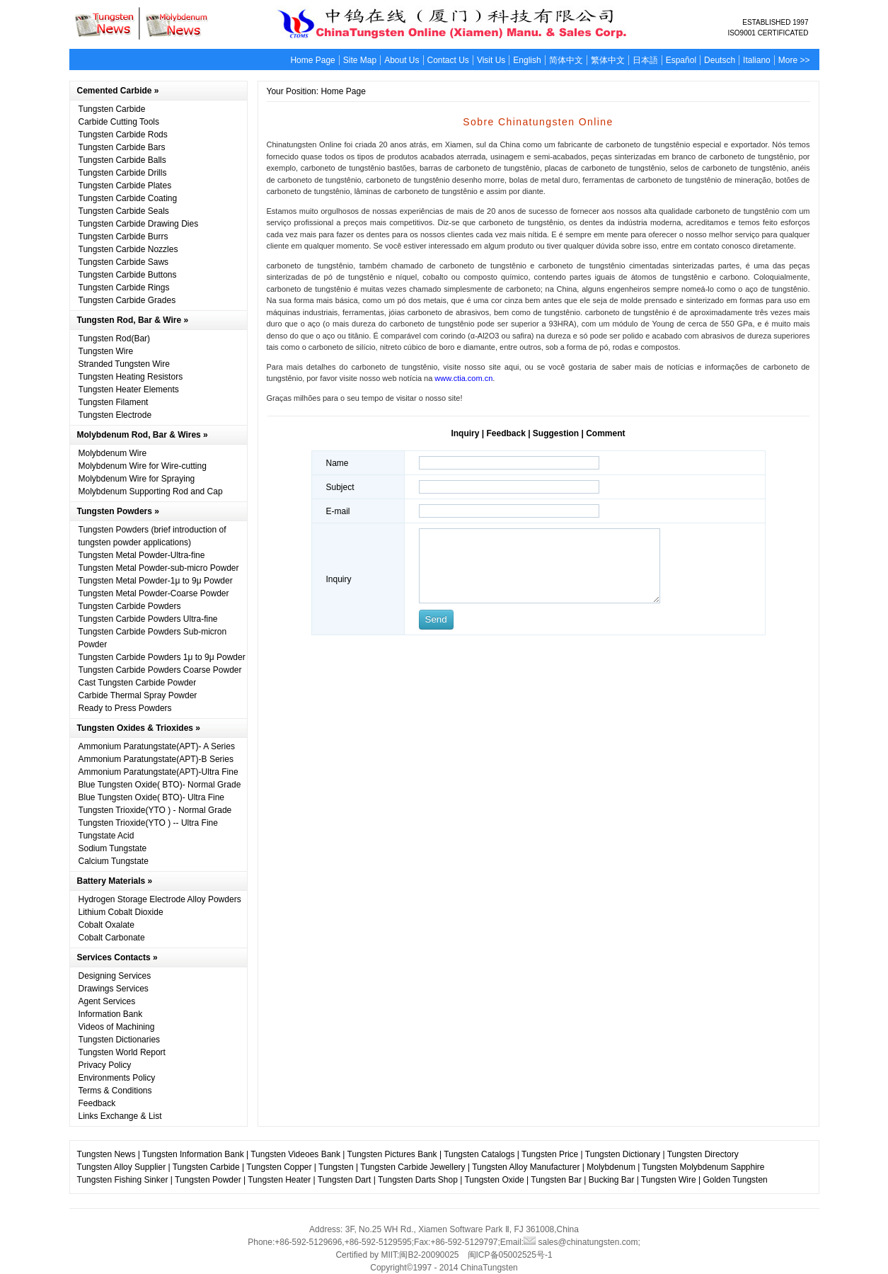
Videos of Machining (117, 1027)
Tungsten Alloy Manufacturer (525, 1167)
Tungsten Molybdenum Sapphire (703, 1167)
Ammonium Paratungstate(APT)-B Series (156, 759)
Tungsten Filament (114, 402)
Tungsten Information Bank (194, 1154)
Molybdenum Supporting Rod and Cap (151, 491)
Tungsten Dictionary (622, 1154)
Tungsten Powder (208, 1180)
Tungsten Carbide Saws (124, 262)
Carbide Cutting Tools (119, 122)
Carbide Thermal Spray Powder (138, 695)
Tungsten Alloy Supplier (121, 1167)
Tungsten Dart (344, 1180)
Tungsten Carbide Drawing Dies (139, 224)
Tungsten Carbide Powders (130, 606)
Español (681, 60)
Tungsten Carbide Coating (128, 198)
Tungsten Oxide (494, 1180)
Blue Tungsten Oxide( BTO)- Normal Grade (160, 785)
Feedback (97, 1103)
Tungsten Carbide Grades (127, 300)
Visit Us (491, 60)
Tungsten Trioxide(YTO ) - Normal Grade (155, 810)
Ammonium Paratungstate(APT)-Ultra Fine (158, 772)
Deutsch (719, 60)
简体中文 (566, 60)
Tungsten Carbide (112, 109)
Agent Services (107, 1001)
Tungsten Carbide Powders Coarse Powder (160, 670)
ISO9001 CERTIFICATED (767, 33)
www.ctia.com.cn (462, 378)
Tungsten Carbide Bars (122, 147)
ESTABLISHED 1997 (775, 22)
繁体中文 (608, 60)
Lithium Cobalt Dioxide (121, 912)
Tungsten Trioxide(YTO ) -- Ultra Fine (148, 823)
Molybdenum (611, 1167)
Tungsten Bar (556, 1180)
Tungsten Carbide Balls (122, 160)
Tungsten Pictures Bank (392, 1154)
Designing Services (115, 976)
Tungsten (336, 1167)
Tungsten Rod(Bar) (115, 338)
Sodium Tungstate (113, 848)
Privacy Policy (105, 1065)
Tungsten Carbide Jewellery (412, 1167)
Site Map (359, 60)
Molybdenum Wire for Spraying (137, 479)
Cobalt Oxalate (106, 925)
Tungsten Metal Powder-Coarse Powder (154, 593)
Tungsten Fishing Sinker (122, 1180)
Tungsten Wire (106, 351)
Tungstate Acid (106, 836)
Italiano (757, 60)
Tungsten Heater (279, 1180)
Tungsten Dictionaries (120, 1040)
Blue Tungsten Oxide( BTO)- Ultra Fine (152, 797)
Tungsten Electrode (115, 415)
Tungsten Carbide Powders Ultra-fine (148, 619)
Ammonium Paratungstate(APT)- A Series (157, 746)
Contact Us (448, 60)
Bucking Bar (612, 1180)
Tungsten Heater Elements (129, 389)
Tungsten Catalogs (479, 1154)
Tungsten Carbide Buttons (128, 275)
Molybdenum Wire (113, 453)
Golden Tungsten (735, 1180)
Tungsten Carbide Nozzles (128, 249)
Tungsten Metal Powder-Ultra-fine (142, 555)
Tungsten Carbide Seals (124, 211)
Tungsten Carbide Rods (123, 135)
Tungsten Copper (278, 1167)
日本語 (645, 60)
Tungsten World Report (122, 1052)
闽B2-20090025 (429, 1255)
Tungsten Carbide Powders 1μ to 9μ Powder (162, 657)
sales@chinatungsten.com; (582, 1242)
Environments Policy (117, 1078)
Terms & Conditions (115, 1091)
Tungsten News (106, 1154)
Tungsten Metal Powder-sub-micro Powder (159, 568)
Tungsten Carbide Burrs (123, 236)
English (527, 60)
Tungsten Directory (703, 1154)
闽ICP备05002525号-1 (510, 1255)
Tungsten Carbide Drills (123, 173)
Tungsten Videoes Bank (295, 1154)
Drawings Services (114, 989)
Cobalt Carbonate (112, 938)
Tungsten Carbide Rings (124, 287)
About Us (401, 60)
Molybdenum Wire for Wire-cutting (143, 466)
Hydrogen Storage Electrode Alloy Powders (160, 899)
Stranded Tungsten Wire (124, 364)
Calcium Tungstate (114, 861)
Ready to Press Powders (125, 708)
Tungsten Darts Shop (418, 1180)
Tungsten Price (549, 1154)
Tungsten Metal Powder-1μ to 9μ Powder (156, 581)
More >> (794, 60)
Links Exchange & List (120, 1116)
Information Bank (111, 1014)
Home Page (312, 60)
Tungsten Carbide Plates (125, 185)
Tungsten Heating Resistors (131, 377)
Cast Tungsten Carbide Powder (138, 683)
